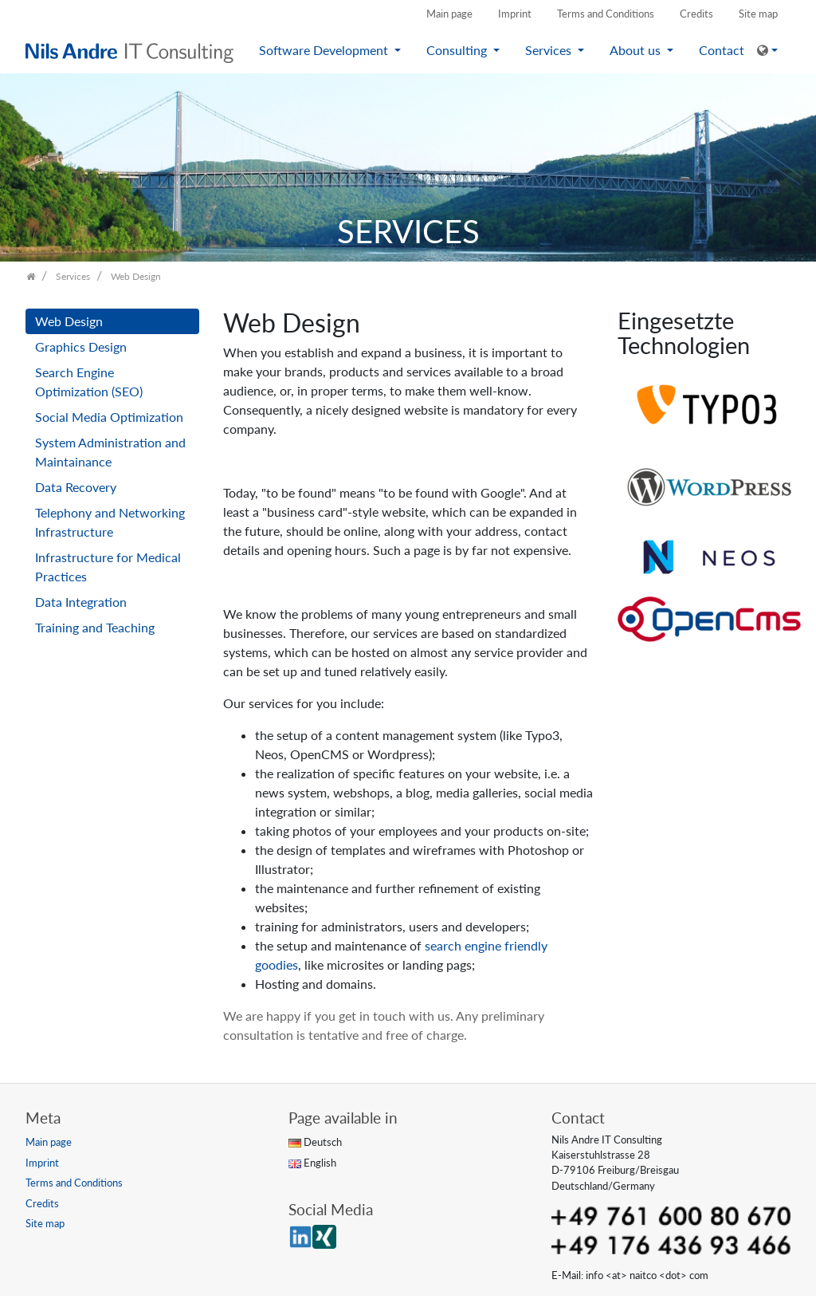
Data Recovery (75, 486)
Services (550, 49)
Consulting (458, 49)
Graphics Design (81, 346)
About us (637, 49)
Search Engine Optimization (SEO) (89, 381)
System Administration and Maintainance (110, 452)
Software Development (325, 49)
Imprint (515, 13)
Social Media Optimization (109, 416)
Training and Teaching (95, 627)
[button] (767, 50)
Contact (721, 49)
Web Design (69, 321)
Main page (449, 13)
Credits (696, 13)
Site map (758, 13)
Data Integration (81, 601)
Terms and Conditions (605, 13)
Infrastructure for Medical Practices (108, 566)
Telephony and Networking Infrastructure (110, 522)
